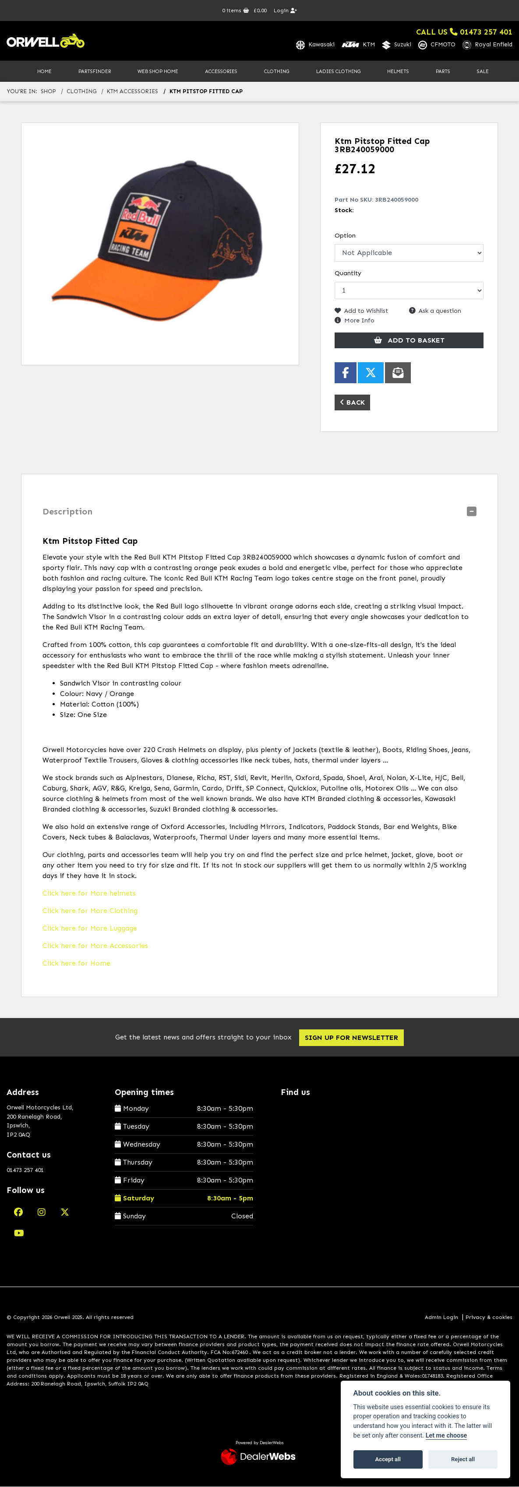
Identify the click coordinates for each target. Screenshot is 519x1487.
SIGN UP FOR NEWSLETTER (354, 1038)
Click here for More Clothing (90, 911)
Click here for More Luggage (89, 929)
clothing (81, 92)
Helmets (398, 72)
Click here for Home (76, 964)
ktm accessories (132, 92)
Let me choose (446, 1435)
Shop (48, 92)
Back (352, 403)
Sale (483, 72)
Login (285, 10)
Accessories (221, 72)
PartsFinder (94, 72)
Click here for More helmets (89, 894)
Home (44, 72)
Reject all (463, 1459)
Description (67, 512)
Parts (443, 72)
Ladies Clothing (338, 72)
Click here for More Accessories (95, 946)
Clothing (276, 72)
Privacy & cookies (489, 1318)
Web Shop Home (158, 72)
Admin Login (441, 1318)
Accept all (388, 1459)
